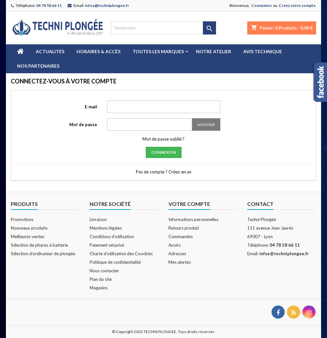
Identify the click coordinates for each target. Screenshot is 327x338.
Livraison (98, 219)
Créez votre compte (297, 5)
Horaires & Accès (98, 51)
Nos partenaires (38, 66)
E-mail (91, 106)
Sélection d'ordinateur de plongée (43, 253)
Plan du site (101, 279)
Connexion (261, 5)
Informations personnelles (193, 219)
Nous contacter (104, 270)
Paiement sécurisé (107, 245)
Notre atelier (213, 51)
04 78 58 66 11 (49, 5)
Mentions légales (106, 228)
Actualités (50, 51)
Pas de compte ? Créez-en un (163, 171)
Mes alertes (179, 262)
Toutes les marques (158, 51)
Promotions (22, 219)
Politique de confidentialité (115, 262)
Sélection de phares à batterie (39, 245)
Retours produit (183, 228)
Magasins (99, 287)
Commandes (180, 236)
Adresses (177, 253)
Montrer (206, 125)
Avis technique (262, 51)
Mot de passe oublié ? (163, 139)
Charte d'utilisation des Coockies (121, 253)
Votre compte (189, 204)
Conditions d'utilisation (112, 236)
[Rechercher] (163, 27)
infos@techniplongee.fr (107, 5)
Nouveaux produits (29, 228)
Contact (260, 204)
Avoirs (174, 245)
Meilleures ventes (27, 236)
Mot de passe (83, 124)
